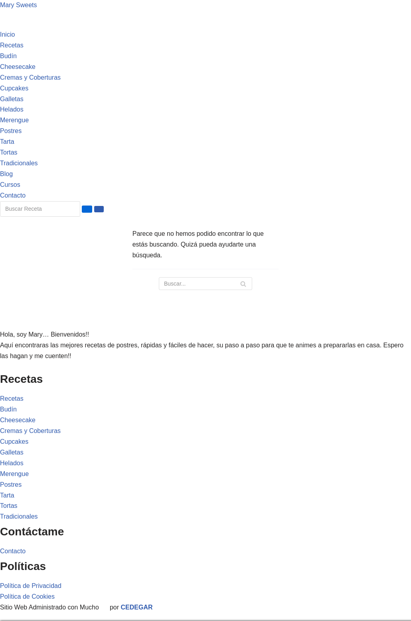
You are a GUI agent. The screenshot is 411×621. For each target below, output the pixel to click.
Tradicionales (19, 163)
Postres (11, 130)
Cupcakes (14, 88)
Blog (6, 173)
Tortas (9, 152)
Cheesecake (18, 66)
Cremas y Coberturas (30, 77)
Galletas (12, 99)
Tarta (7, 141)
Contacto (13, 195)
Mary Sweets (18, 5)
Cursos (10, 184)
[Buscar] (205, 283)
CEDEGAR (137, 607)
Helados (12, 109)
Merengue (14, 120)
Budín (8, 56)
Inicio (7, 34)
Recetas (12, 45)
